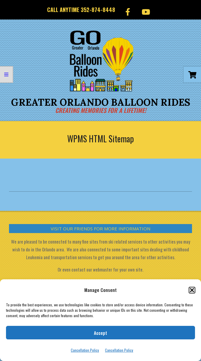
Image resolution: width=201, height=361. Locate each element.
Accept (100, 332)
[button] (192, 290)
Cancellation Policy (85, 350)
